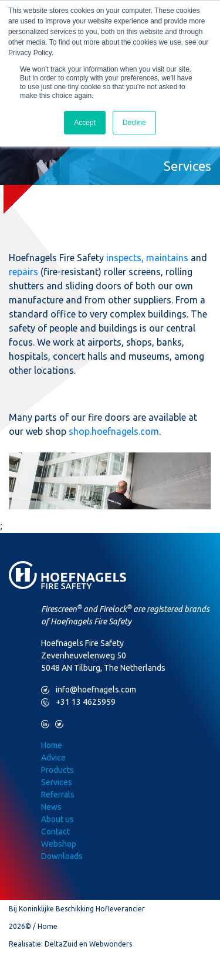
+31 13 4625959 (78, 702)
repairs (23, 271)
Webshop (58, 844)
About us (57, 819)
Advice (53, 757)
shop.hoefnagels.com (114, 431)
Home (51, 745)
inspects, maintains (147, 257)
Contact (55, 831)
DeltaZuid (61, 944)
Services (56, 782)
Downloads (62, 856)
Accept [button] (85, 123)
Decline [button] (134, 123)
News (51, 807)
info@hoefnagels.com (88, 690)
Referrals (58, 794)
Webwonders (110, 944)
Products (57, 770)
